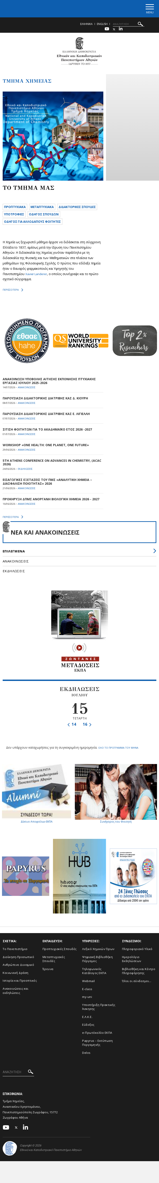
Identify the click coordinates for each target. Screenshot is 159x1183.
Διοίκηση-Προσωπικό (18, 969)
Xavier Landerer (36, 287)
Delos (86, 1065)
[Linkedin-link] (120, 30)
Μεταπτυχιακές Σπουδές (54, 971)
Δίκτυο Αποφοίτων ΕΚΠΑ (36, 806)
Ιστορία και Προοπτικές (20, 993)
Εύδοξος (88, 1037)
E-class (87, 1001)
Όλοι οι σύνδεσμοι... (136, 994)
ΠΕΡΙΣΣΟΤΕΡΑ (13, 303)
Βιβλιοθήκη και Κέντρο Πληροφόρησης (138, 984)
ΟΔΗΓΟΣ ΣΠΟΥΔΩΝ (20, 225)
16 (87, 737)
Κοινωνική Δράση (16, 985)
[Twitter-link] (114, 30)
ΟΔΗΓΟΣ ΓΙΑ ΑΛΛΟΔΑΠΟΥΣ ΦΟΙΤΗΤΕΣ (36, 234)
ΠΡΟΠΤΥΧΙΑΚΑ (16, 208)
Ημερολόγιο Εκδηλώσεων (131, 971)
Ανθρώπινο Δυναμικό (18, 977)
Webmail (88, 994)
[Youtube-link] (107, 30)
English (102, 25)
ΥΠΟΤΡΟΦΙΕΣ (63, 217)
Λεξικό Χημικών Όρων (98, 962)
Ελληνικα (86, 25)
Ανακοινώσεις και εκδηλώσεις (15, 1003)
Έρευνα (48, 982)
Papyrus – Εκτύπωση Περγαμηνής (97, 1055)
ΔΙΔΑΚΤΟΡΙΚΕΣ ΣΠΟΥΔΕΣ (25, 217)
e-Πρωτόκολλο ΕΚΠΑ (97, 1045)
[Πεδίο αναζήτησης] (128, 25)
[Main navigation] (149, 9)
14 (71, 737)
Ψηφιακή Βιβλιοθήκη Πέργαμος (97, 971)
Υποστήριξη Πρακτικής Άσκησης (98, 1019)
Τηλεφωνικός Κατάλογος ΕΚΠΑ (94, 984)
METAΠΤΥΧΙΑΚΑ (47, 208)
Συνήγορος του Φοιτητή (116, 806)
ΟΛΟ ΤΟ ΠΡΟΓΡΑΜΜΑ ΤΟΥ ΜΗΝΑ (118, 760)
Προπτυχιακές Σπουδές (60, 962)
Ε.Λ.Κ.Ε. (87, 1029)
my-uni (87, 1009)
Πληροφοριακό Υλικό (137, 962)
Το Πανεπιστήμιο (15, 962)
